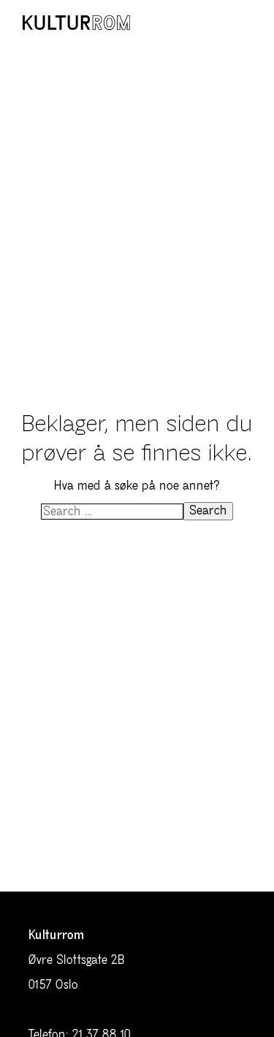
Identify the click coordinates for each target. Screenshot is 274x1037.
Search (208, 511)
